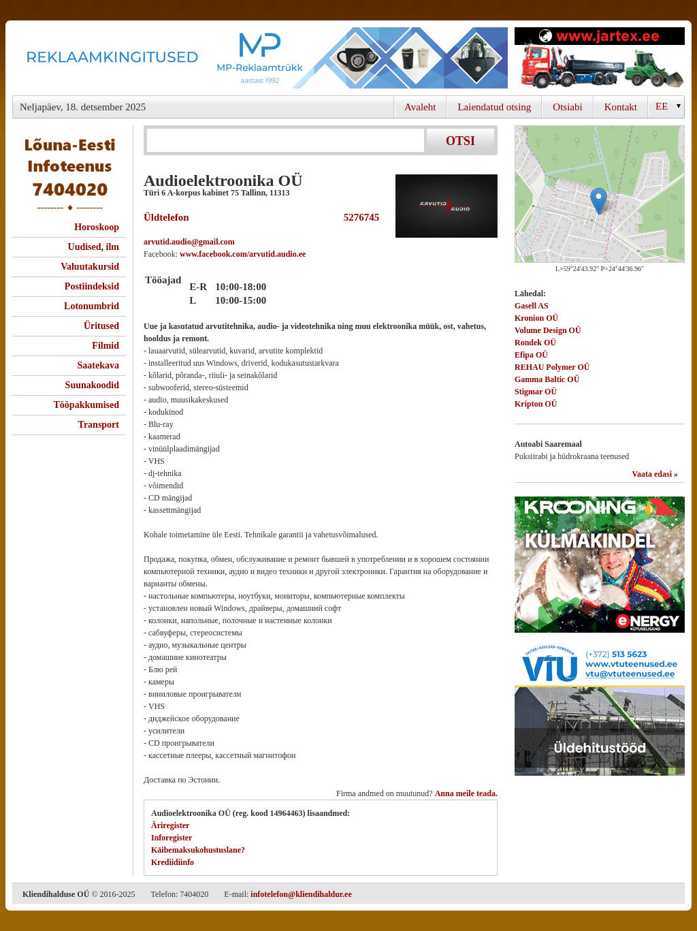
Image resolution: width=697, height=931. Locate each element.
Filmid (105, 346)
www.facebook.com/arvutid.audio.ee (243, 254)
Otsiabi (567, 106)
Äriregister (170, 825)
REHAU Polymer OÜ (552, 367)
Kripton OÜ (536, 404)
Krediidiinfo (172, 862)
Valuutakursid (90, 267)
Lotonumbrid (91, 306)
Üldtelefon (166, 217)
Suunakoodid (92, 385)
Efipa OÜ (531, 355)
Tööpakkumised (86, 405)
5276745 (358, 217)
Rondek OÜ (535, 342)
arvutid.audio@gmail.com (189, 242)
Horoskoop (96, 227)
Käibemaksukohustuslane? (198, 850)
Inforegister (171, 837)
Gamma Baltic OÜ (547, 379)
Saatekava (98, 365)
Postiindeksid (92, 286)
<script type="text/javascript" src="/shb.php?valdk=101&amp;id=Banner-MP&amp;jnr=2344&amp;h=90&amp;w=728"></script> (260, 58)
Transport (98, 425)
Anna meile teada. (466, 793)
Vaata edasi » (655, 474)
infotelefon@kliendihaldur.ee (300, 894)
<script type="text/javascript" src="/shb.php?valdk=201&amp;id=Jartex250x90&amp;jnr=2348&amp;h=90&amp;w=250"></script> (600, 58)
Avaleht (420, 106)
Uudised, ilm (93, 247)
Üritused (101, 326)
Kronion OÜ (536, 318)
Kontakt (620, 106)
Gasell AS (532, 306)
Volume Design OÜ (548, 330)
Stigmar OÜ (536, 391)
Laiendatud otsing (494, 106)
